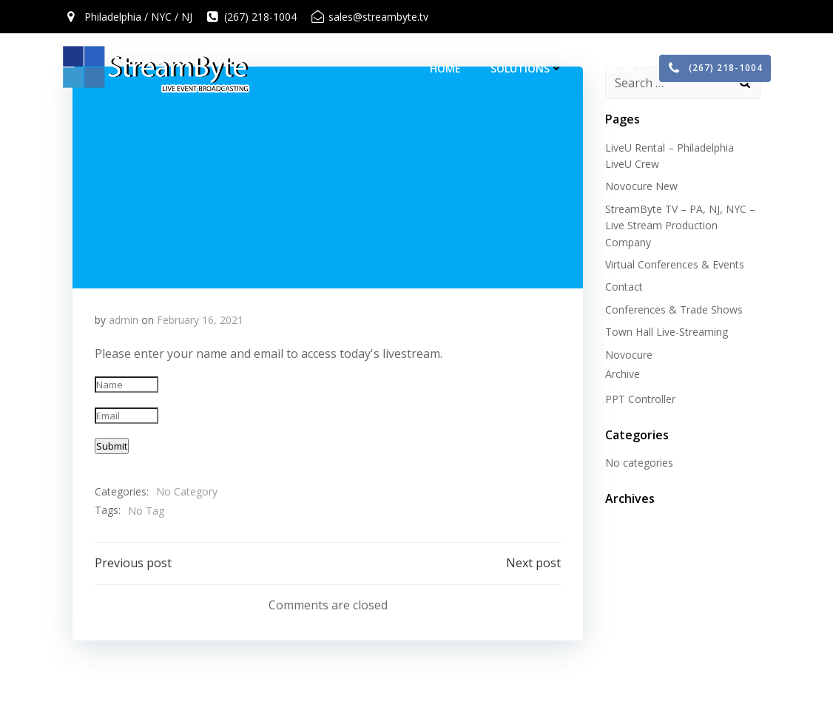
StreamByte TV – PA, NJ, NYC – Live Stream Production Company (680, 225)
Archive (622, 374)
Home (445, 68)
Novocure (628, 355)
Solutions (526, 68)
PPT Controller (640, 399)
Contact (618, 68)
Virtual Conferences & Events (674, 264)
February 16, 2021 (200, 320)
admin (123, 320)
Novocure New (641, 186)
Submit (111, 446)
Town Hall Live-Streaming (666, 332)
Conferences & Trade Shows (674, 309)
